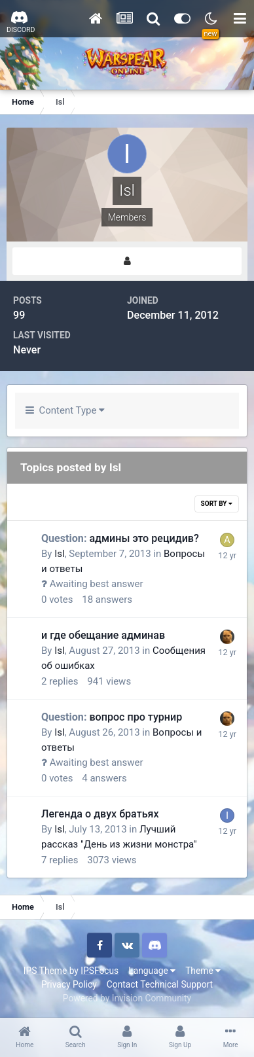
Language (151, 970)
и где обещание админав (103, 635)
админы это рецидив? (120, 538)
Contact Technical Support (160, 984)
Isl (59, 554)
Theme (203, 970)
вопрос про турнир (111, 717)
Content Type (65, 410)
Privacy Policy (69, 984)
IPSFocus (99, 970)
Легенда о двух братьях (100, 814)
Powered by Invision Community (127, 998)
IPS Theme (45, 970)
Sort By (216, 503)
